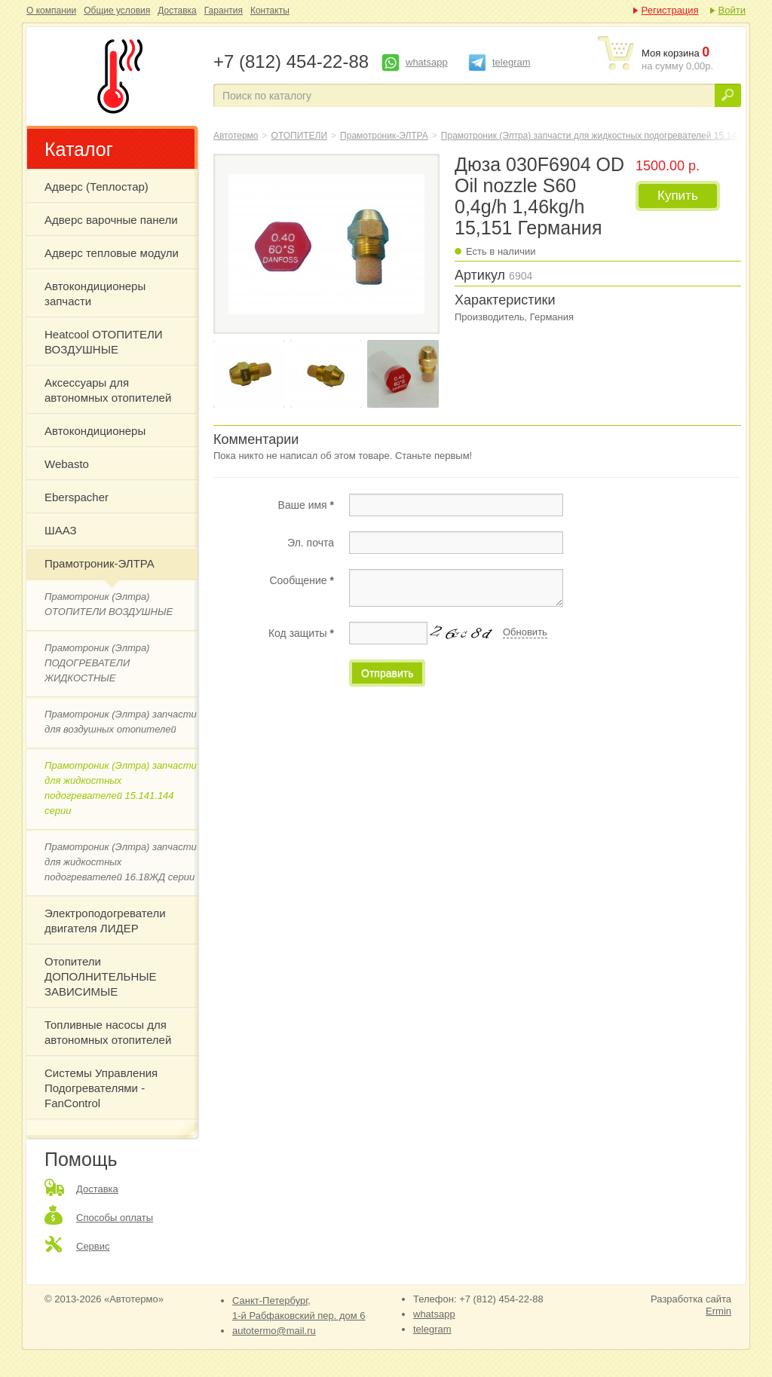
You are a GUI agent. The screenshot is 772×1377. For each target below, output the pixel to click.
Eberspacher (76, 497)
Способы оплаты (114, 1217)
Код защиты (301, 633)
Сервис (93, 1246)
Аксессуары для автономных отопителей (107, 390)
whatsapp (427, 62)
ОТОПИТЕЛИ (299, 135)
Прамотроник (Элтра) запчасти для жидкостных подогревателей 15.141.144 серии (120, 788)
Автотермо (236, 135)
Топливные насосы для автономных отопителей (107, 1032)
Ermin (718, 1311)
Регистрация (670, 10)
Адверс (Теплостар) (96, 186)
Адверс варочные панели (111, 219)
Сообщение (301, 580)
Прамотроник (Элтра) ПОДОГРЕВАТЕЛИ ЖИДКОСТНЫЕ (96, 663)
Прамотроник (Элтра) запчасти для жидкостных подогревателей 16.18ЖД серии (120, 862)
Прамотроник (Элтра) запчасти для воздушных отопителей (120, 721)
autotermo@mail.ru (274, 1330)
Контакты (270, 10)
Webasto (66, 463)
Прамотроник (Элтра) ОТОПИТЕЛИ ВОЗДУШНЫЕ (108, 604)
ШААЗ (60, 530)
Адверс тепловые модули (111, 252)
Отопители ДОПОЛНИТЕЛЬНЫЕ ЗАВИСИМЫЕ (100, 976)
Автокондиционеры (95, 430)
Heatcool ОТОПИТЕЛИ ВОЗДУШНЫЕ (103, 342)
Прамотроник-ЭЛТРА (99, 563)
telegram (511, 62)
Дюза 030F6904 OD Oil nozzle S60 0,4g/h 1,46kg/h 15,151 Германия (117, 76)
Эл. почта (310, 543)
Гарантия (223, 10)
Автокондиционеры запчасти (95, 294)
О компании (51, 10)
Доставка (177, 10)
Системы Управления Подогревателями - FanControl (101, 1087)
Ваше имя (306, 505)
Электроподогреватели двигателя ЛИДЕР (105, 921)
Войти (732, 10)
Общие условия (117, 10)
